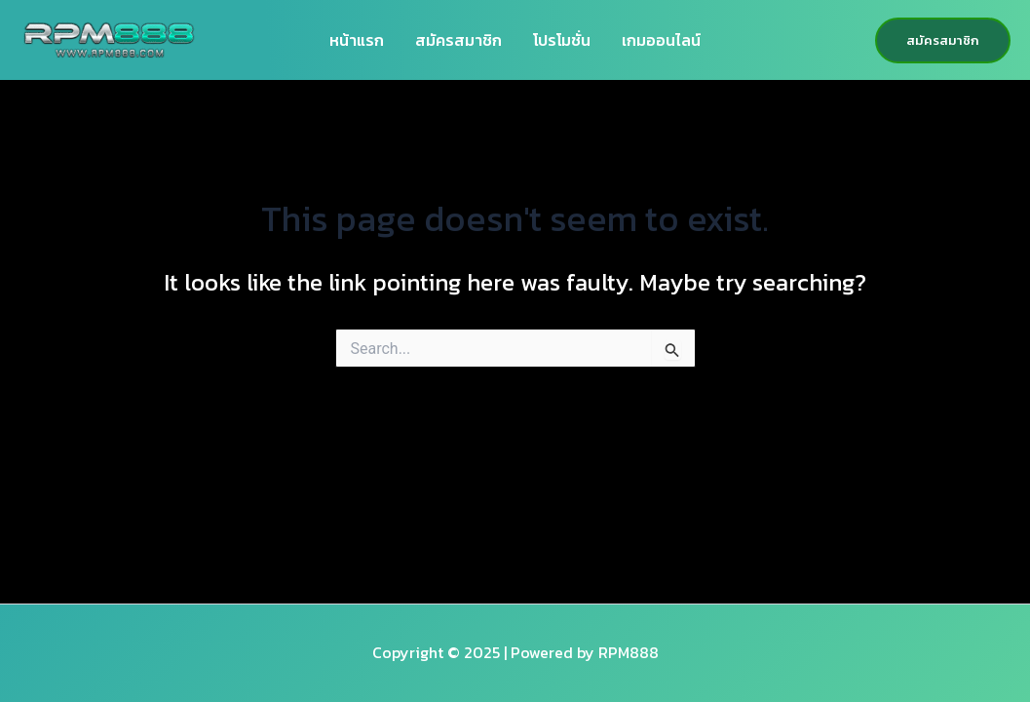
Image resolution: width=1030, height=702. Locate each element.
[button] (943, 40)
